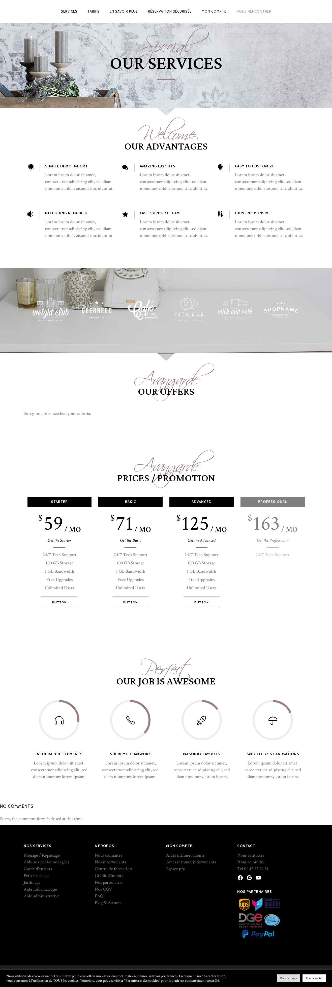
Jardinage (32, 838)
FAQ (99, 851)
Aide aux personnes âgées (46, 817)
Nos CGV (103, 845)
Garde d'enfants (38, 824)
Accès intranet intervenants (191, 817)
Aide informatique (40, 845)
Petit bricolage (36, 831)
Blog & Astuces (108, 858)
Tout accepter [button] (314, 978)
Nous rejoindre (251, 817)
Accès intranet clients (185, 811)
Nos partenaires (109, 838)
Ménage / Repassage (42, 811)
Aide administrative (41, 851)
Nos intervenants (110, 817)
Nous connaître (109, 811)
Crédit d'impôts (109, 831)
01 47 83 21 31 (256, 824)
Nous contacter (250, 811)
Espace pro (175, 824)
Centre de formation (113, 824)
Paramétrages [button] (288, 978)
